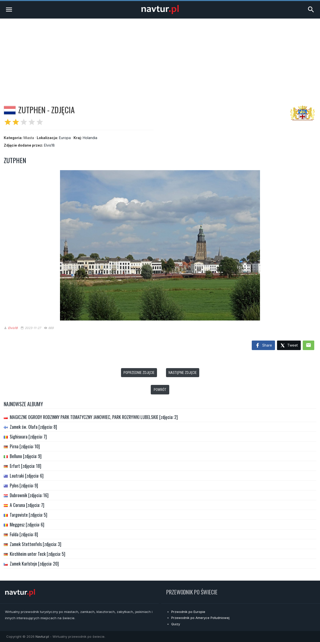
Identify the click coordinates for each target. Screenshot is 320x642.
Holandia (90, 138)
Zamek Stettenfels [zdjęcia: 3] (35, 544)
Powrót (160, 390)
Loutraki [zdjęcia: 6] (27, 475)
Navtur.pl (42, 636)
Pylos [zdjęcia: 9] (24, 485)
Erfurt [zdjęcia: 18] (25, 466)
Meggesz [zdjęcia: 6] (27, 524)
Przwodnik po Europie (188, 612)
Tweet (289, 345)
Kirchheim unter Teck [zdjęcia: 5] (37, 554)
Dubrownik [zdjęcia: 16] (29, 495)
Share (263, 345)
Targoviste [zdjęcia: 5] (28, 514)
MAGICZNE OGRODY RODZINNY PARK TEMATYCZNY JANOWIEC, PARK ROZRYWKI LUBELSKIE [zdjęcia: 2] (94, 417)
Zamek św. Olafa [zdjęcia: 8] (33, 426)
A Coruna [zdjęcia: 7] (27, 505)
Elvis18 (49, 145)
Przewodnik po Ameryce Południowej (200, 618)
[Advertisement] (160, 56)
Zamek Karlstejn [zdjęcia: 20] (34, 563)
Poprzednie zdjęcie (139, 373)
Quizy (175, 624)
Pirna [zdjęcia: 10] (25, 446)
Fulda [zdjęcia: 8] (24, 534)
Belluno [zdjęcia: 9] (26, 456)
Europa (65, 138)
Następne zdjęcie (182, 373)
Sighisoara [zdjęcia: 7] (28, 436)
